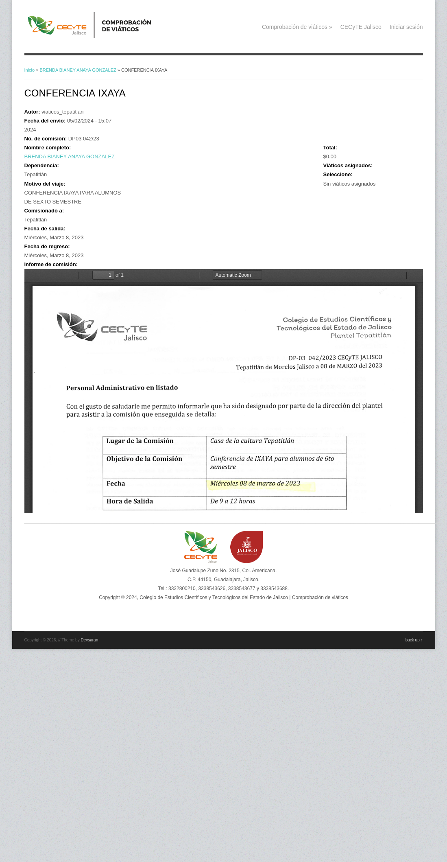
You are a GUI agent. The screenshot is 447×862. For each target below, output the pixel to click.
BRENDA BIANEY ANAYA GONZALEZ (77, 70)
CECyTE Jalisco (361, 27)
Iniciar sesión (406, 27)
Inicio (29, 70)
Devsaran (89, 640)
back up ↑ (414, 640)
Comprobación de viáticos (297, 27)
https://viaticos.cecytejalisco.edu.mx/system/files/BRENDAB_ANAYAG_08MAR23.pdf (223, 391)
